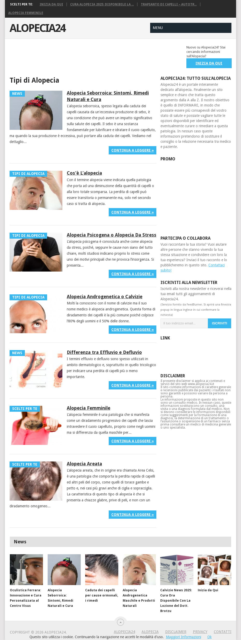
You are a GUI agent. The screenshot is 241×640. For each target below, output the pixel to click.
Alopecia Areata (84, 463)
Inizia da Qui (51, 4)
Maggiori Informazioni (183, 637)
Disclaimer (175, 632)
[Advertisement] (104, 56)
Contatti (222, 632)
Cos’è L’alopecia (84, 173)
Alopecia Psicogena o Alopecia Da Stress (111, 235)
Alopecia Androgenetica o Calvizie (104, 296)
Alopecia (150, 632)
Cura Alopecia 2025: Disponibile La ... (102, 4)
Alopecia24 (37, 28)
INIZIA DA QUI (208, 63)
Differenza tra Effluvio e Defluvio (104, 352)
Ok (209, 637)
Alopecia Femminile (25, 13)
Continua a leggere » (132, 150)
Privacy (200, 632)
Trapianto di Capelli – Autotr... (169, 4)
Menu (158, 28)
